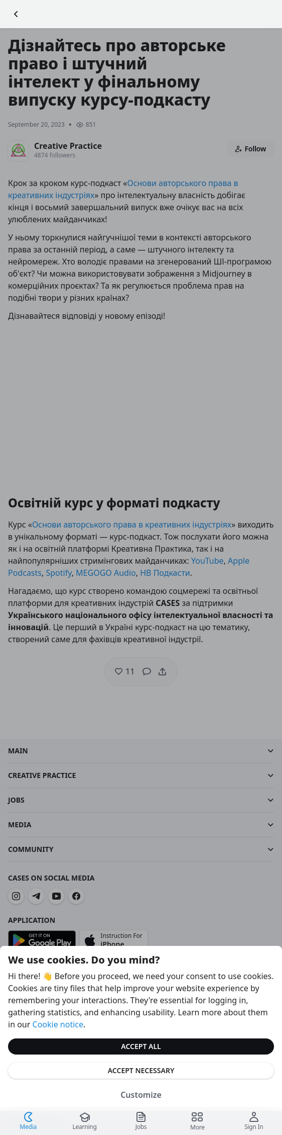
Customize (141, 1094)
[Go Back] (16, 14)
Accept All (141, 1046)
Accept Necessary (141, 1070)
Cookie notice (58, 1024)
